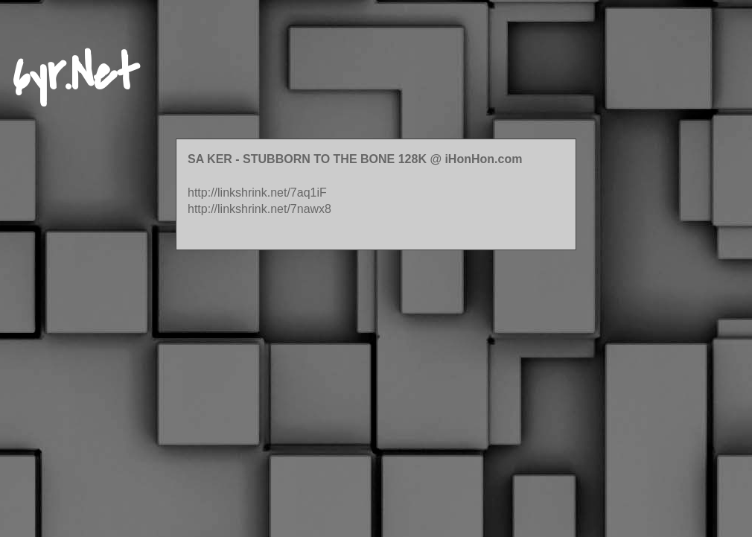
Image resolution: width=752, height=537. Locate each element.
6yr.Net (75, 74)
